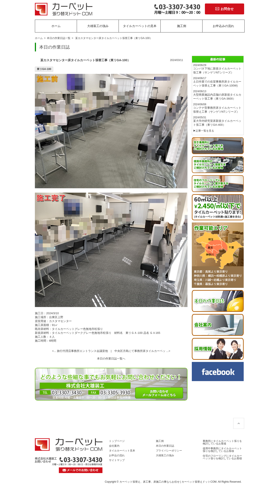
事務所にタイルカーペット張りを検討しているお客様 (222, 442)
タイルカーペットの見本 (140, 26)
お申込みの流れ (223, 26)
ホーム (56, 26)
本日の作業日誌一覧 (58, 38)
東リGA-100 (44, 69)
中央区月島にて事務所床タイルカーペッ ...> (142, 351)
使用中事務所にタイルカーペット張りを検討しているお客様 (222, 450)
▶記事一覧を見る (203, 130)
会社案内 (114, 445)
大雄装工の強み (98, 26)
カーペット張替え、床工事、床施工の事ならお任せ (149, 481)
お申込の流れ (117, 455)
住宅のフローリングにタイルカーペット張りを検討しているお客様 (222, 457)
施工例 (181, 26)
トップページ (117, 441)
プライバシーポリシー (169, 450)
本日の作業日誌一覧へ (111, 358)
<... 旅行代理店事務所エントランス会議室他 (80, 351)
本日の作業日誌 (165, 445)
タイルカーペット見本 (122, 450)
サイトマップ (117, 460)
